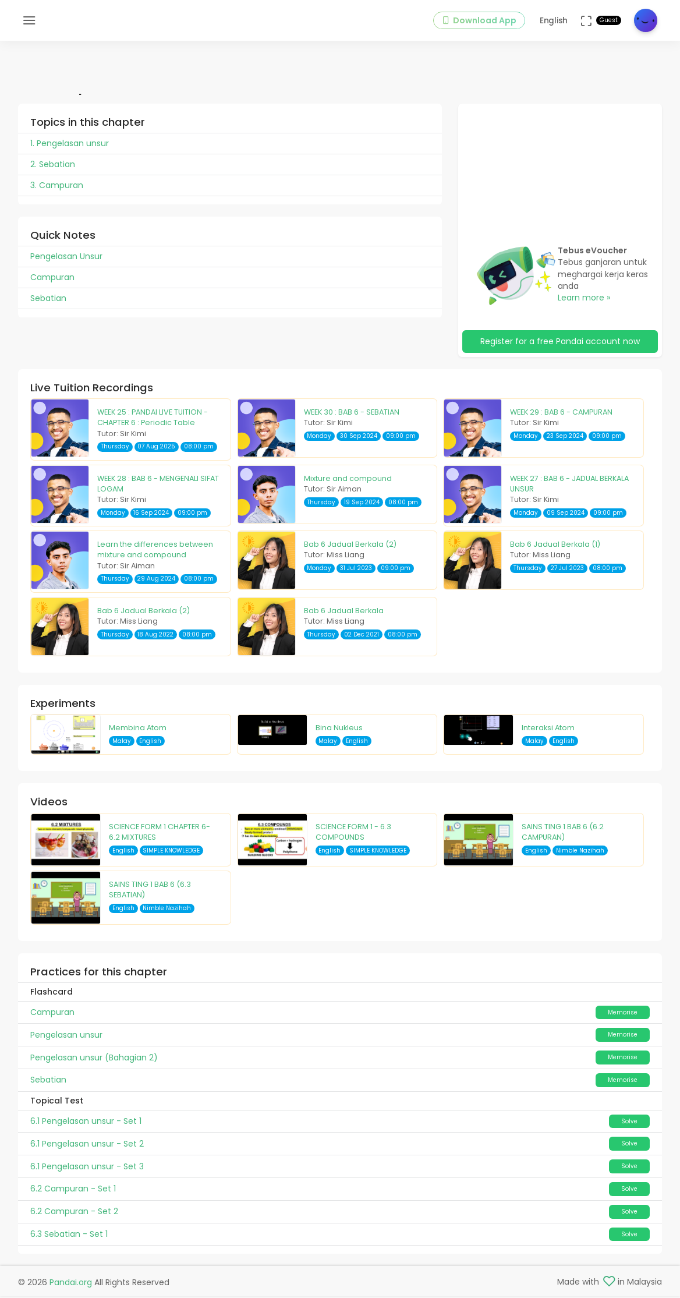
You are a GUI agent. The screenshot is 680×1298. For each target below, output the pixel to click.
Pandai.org (70, 1284)
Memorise (623, 1013)
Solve (629, 1122)
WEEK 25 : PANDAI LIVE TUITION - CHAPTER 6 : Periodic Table (152, 419)
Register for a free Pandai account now (560, 343)
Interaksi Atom (548, 729)
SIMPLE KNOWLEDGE (171, 851)
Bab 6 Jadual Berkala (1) (555, 546)
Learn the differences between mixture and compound (155, 551)
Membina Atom (138, 729)
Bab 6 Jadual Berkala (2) (350, 546)
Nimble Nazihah (580, 851)
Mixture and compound (348, 479)
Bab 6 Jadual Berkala (344, 612)
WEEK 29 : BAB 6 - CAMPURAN (561, 414)
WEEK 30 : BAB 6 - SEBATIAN (351, 414)
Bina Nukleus (339, 729)
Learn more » (584, 299)
